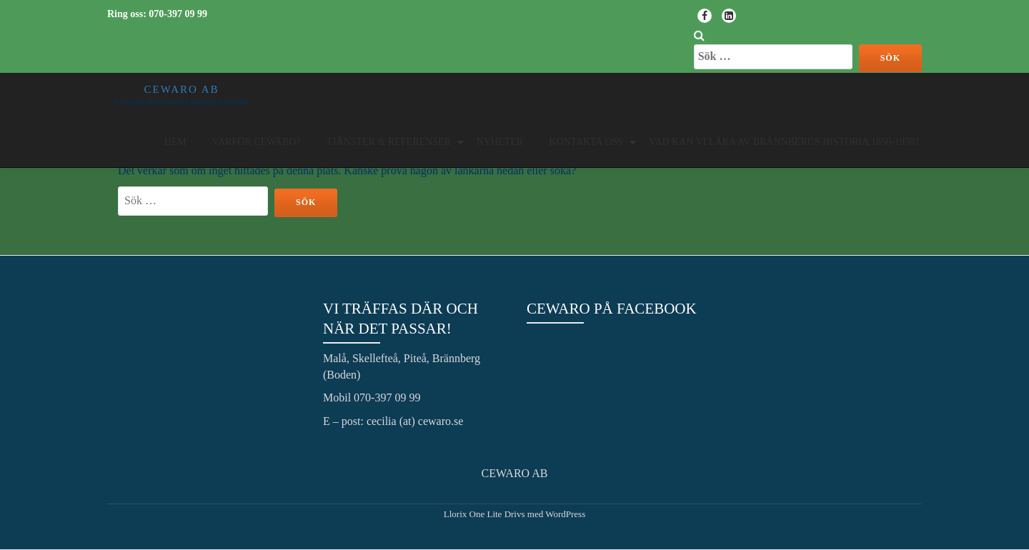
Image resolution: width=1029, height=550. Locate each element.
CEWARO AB (181, 89)
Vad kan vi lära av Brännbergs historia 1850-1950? (784, 141)
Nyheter (500, 141)
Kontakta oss (586, 141)
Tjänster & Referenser (389, 141)
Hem (175, 141)
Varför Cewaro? (256, 141)
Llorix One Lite (474, 514)
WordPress (565, 514)
